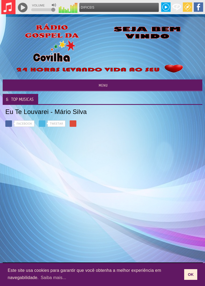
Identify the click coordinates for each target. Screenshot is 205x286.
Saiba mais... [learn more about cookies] (53, 277)
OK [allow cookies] (191, 274)
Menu (102, 85)
